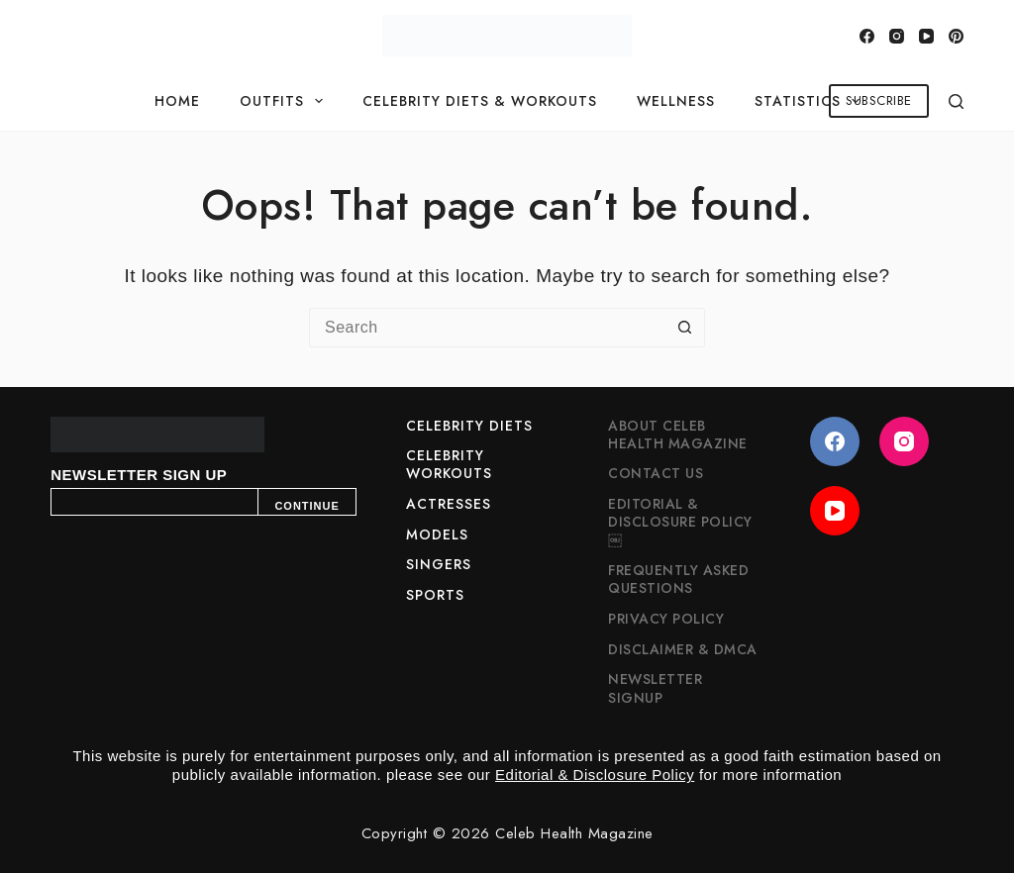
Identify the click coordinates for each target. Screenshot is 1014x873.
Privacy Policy (666, 619)
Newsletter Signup (655, 688)
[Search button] (685, 327)
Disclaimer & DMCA (683, 649)
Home (177, 101)
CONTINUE (306, 506)
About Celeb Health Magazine (678, 434)
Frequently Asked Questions (678, 579)
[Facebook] (867, 36)
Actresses (448, 504)
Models (437, 534)
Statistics (811, 101)
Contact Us (655, 473)
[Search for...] (487, 327)
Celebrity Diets (469, 426)
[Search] (956, 101)
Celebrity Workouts (449, 464)
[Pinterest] (956, 36)
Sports (435, 595)
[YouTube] (926, 36)
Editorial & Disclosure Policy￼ (680, 522)
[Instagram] (896, 36)
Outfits (285, 101)
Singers (438, 564)
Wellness (676, 101)
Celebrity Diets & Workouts (479, 101)
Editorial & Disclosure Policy (594, 774)
